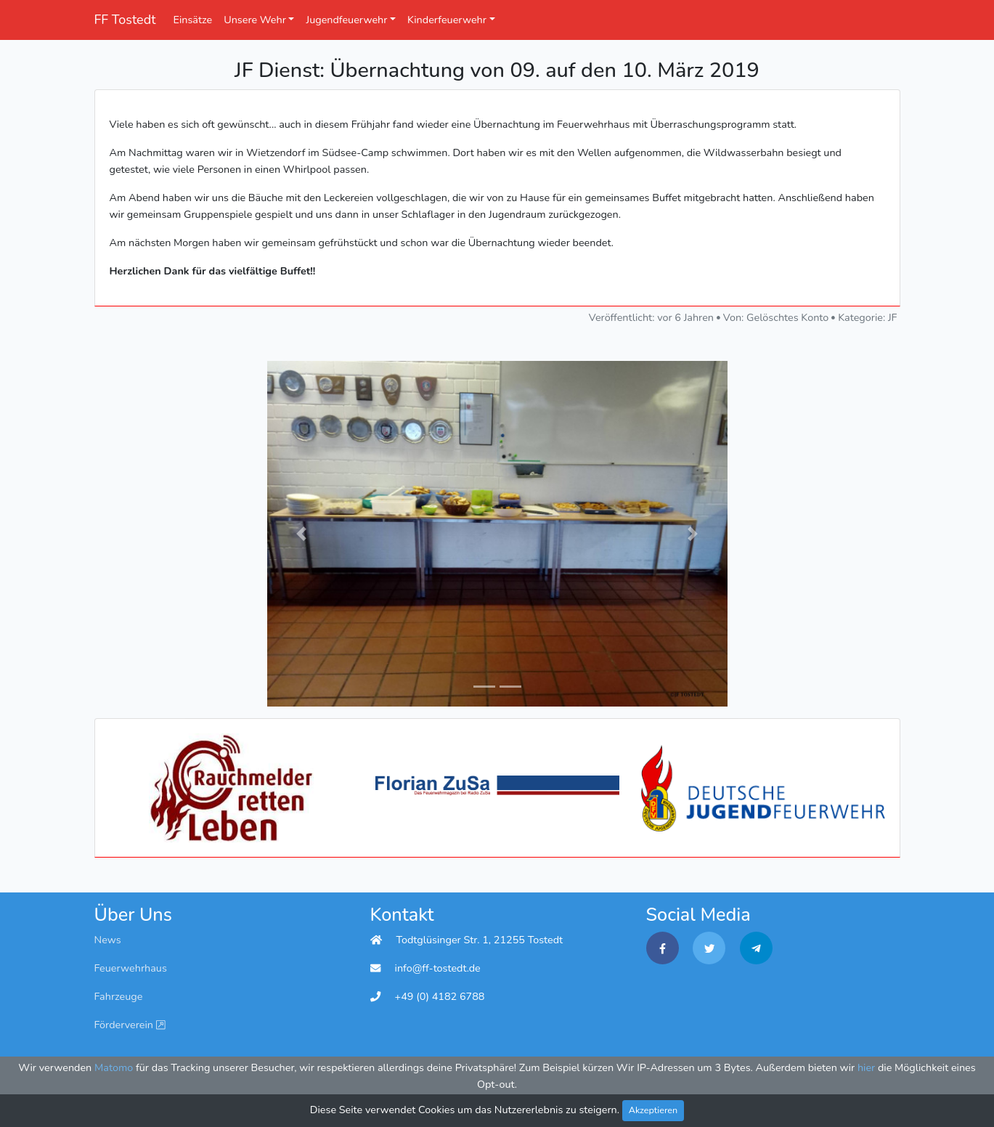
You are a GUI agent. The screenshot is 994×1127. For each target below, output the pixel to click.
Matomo (113, 1067)
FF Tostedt (125, 19)
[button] (301, 534)
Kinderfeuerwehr (446, 19)
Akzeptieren (653, 1110)
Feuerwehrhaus (130, 968)
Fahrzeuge (118, 996)
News (107, 939)
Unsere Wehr (255, 19)
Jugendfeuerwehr (346, 19)
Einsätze (193, 19)
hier (866, 1067)
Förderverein (130, 1024)
